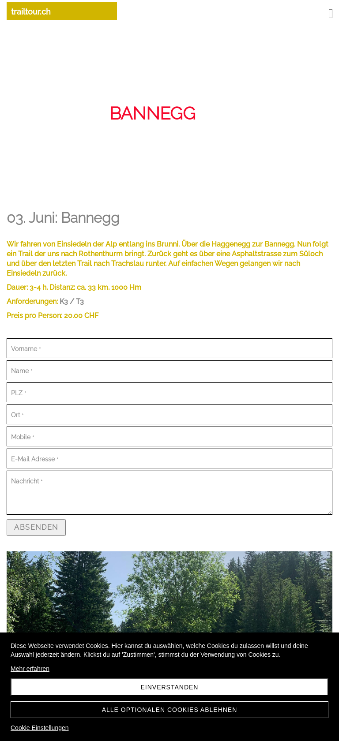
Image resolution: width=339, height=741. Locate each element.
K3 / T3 (72, 301)
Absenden (36, 527)
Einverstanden (170, 687)
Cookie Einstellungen (40, 727)
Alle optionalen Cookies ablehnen (169, 709)
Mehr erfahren (30, 668)
